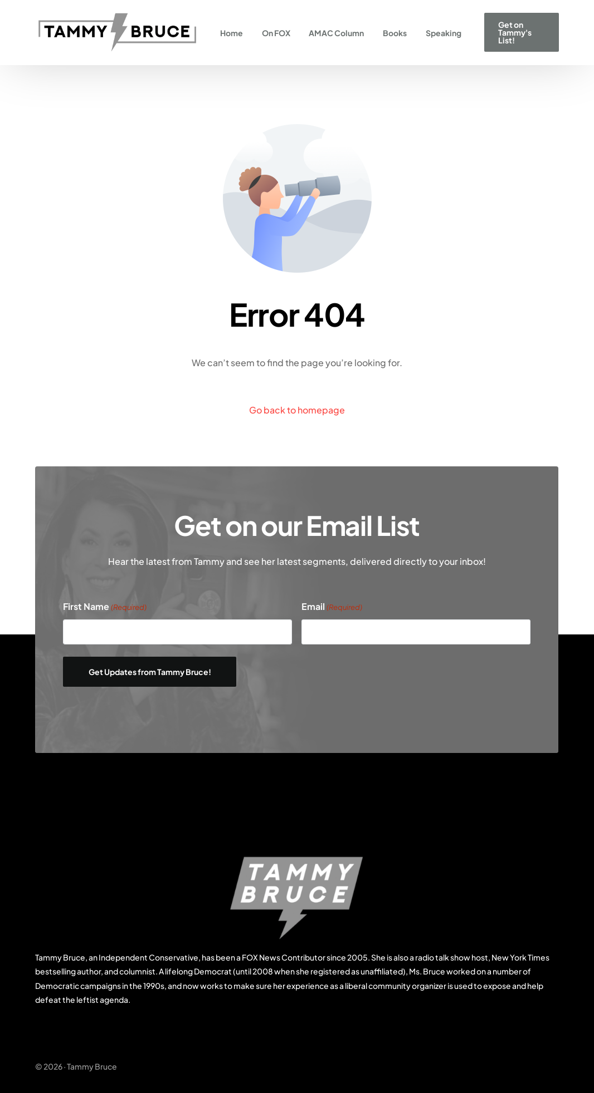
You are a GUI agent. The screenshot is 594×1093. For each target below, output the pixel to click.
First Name (105, 607)
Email (331, 607)
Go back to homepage (297, 410)
